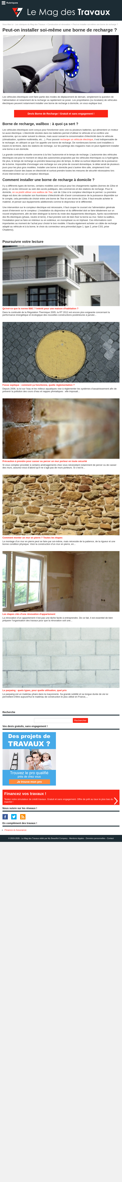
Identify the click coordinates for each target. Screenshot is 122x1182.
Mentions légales (76, 838)
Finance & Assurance (16, 830)
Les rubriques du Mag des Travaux (30, 24)
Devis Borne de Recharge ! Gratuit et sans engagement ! (61, 113)
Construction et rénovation (59, 24)
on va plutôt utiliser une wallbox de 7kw (32, 192)
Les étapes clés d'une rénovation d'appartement (28, 614)
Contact (110, 838)
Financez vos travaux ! (25, 793)
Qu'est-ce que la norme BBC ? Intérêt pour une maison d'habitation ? (40, 308)
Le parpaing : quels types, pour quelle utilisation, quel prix (34, 690)
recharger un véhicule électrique (76, 139)
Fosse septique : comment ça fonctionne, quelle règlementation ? (38, 385)
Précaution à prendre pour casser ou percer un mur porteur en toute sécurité (44, 461)
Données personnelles (95, 838)
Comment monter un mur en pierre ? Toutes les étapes (32, 537)
